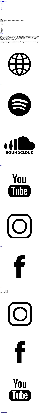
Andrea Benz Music (1, 33)
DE (1, 7)
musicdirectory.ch (3, 1)
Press (1, 5)
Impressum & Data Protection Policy (4, 412)
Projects (1, 3)
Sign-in (1, 9)
